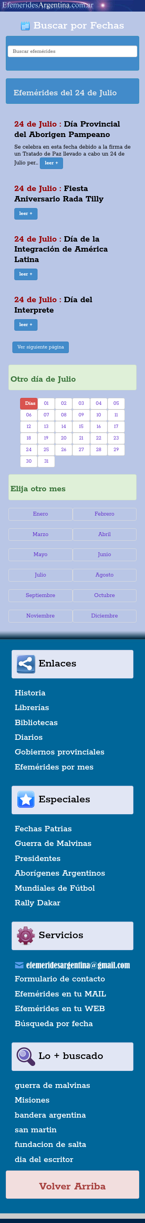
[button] (51, 163)
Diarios (29, 737)
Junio (104, 554)
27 (81, 450)
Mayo (41, 554)
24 (28, 450)
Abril (104, 534)
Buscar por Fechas (72, 25)
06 (29, 415)
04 (99, 403)
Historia (30, 693)
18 (29, 438)
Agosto (105, 575)
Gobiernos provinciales (59, 752)
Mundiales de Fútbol (55, 888)
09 (81, 415)
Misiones (32, 1100)
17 (116, 427)
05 (116, 403)
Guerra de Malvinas (53, 843)
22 (98, 438)
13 (46, 427)
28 (98, 450)
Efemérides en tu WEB (60, 1008)
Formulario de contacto (60, 979)
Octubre (104, 595)
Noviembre (40, 615)
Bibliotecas (36, 722)
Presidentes (38, 858)
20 (64, 438)
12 (29, 427)
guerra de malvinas (52, 1085)
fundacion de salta (50, 1144)
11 (116, 415)
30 (28, 461)
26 (63, 450)
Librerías (32, 707)
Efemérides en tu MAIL (60, 994)
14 (63, 427)
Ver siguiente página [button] (40, 347)
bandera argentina (50, 1115)
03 (81, 403)
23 (116, 438)
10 (98, 415)
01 (46, 403)
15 (81, 427)
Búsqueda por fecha (54, 1023)
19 (46, 438)
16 (99, 427)
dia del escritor (44, 1159)
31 (46, 461)
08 (64, 415)
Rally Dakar (37, 903)
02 (64, 403)
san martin (36, 1130)
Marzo (40, 534)
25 (46, 450)
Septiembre (40, 595)
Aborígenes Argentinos (60, 873)
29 (116, 450)
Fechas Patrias (43, 829)
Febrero (104, 514)
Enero (40, 514)
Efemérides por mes (54, 767)
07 (46, 415)
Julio (40, 575)
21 (81, 438)
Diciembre (104, 615)
